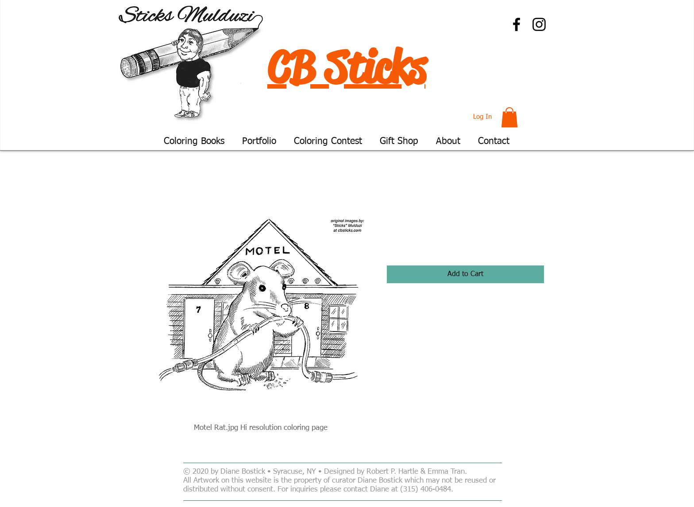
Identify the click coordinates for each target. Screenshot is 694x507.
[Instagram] (539, 24)
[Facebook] (516, 24)
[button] (509, 117)
